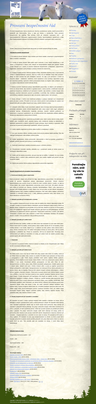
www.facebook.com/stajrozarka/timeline (80, 146)
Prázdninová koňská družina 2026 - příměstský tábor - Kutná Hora (28, 359)
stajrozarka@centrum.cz (76, 142)
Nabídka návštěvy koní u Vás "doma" (20, 379)
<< (75, 81)
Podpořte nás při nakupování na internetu (21, 363)
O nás (73, 35)
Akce (72, 53)
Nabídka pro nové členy (16, 355)
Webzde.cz (36, 400)
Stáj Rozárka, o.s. (15, 9)
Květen (78, 81)
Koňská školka (14, 377)
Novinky (73, 30)
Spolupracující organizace (79, 61)
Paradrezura (75, 40)
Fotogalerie (74, 69)
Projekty (73, 56)
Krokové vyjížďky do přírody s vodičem (21, 375)
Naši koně (74, 48)
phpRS (42, 402)
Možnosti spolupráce (77, 58)
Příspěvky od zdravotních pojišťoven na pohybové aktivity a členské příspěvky (32, 361)
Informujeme (75, 33)
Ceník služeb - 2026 (15, 357)
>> (82, 81)
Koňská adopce (76, 51)
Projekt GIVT (13, 371)
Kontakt (73, 71)
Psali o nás (74, 64)
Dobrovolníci (75, 46)
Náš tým (73, 43)
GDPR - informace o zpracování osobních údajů (23, 367)
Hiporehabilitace (76, 38)
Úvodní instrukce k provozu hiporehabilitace (22, 365)
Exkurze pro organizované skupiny (19, 369)
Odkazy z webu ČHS (16, 373)
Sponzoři (73, 66)
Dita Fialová (17, 381)
